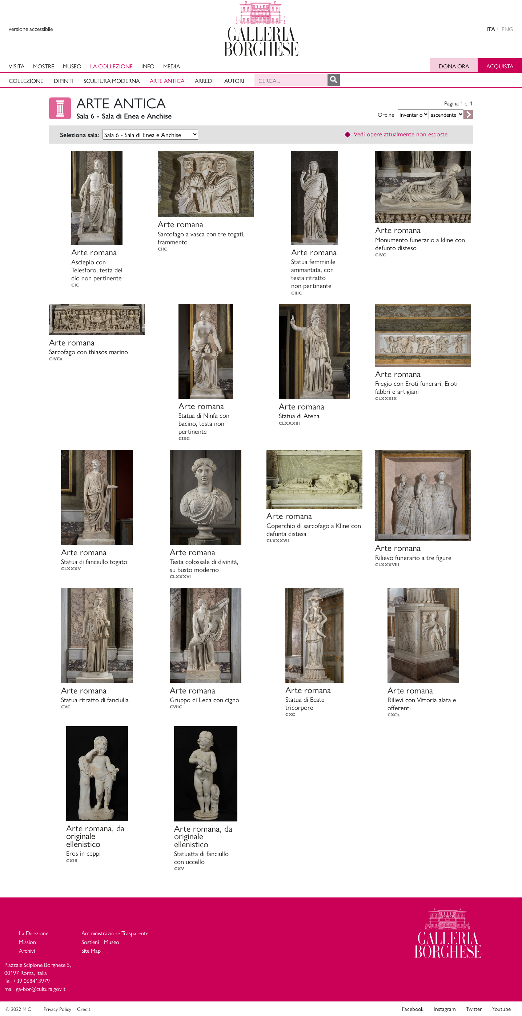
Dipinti (63, 80)
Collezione (26, 80)
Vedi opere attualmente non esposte (395, 133)
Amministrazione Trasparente (114, 933)
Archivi (27, 950)
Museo (72, 66)
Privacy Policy (57, 1008)
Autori (234, 80)
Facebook (412, 1009)
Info (147, 66)
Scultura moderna (112, 80)
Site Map (91, 950)
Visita (16, 66)
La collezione (111, 66)
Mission (27, 941)
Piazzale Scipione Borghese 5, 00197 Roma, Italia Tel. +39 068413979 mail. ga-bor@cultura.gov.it (37, 977)
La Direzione (33, 933)
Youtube (501, 1009)
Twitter (474, 1009)
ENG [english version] (507, 29)
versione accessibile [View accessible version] (31, 28)
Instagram (445, 1009)
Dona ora (454, 66)
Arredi (204, 80)
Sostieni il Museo (100, 941)
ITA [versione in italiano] (490, 29)
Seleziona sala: (79, 135)
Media (171, 66)
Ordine (386, 114)
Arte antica (167, 80)
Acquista (499, 66)
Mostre (43, 66)
